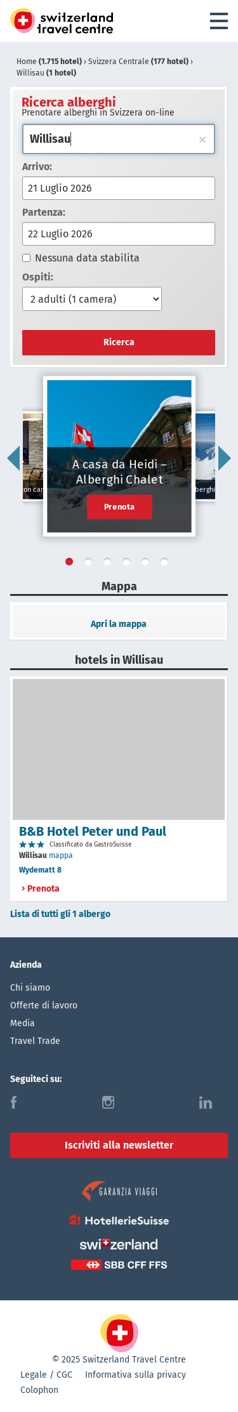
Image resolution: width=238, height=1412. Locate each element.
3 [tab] (109, 564)
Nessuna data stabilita (81, 258)
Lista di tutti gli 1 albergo (60, 914)
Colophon (39, 1390)
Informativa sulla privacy (135, 1374)
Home (50, 61)
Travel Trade (35, 1041)
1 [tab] (71, 564)
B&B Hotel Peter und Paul (92, 831)
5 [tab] (148, 564)
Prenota (119, 506)
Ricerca (119, 342)
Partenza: (43, 212)
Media (22, 1023)
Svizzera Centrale (139, 61)
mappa (61, 855)
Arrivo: (37, 167)
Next (224, 458)
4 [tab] (128, 564)
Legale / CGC (46, 1374)
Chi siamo (30, 987)
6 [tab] (167, 564)
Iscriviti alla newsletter (119, 1145)
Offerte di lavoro (43, 1005)
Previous (13, 458)
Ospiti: (37, 277)
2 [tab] (90, 564)
